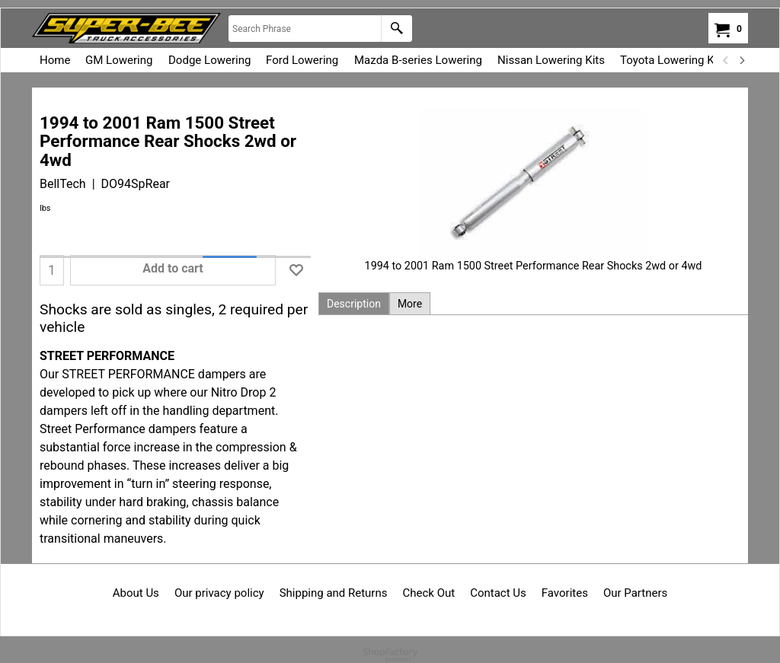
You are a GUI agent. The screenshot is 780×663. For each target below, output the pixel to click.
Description (354, 304)
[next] (741, 60)
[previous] (726, 60)
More (410, 304)
